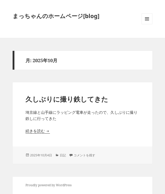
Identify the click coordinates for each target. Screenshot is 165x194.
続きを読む (37, 130)
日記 (63, 155)
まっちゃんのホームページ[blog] (56, 16)
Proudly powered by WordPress (48, 185)
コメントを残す (84, 155)
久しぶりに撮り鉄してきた (66, 99)
